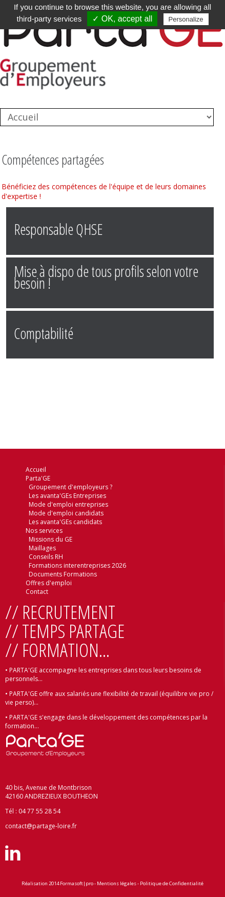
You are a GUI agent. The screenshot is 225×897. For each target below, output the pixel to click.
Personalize (186, 19)
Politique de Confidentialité (171, 883)
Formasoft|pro (76, 883)
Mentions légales (116, 883)
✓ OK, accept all (122, 18)
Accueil (36, 469)
